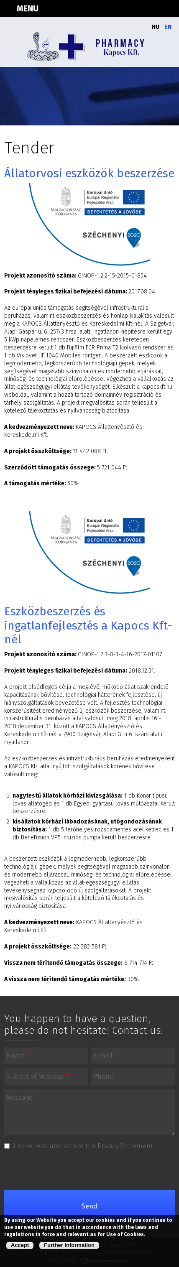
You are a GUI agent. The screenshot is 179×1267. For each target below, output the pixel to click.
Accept (20, 1245)
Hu (155, 27)
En (167, 27)
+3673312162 (148, 8)
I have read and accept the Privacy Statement (83, 1146)
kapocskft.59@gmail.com (169, 8)
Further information (69, 1245)
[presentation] (90, 1170)
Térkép (127, 8)
